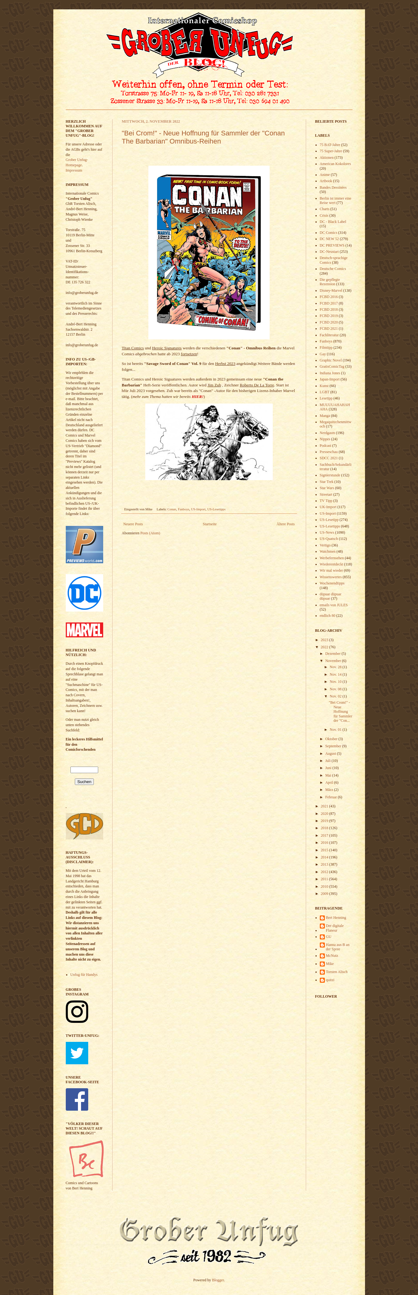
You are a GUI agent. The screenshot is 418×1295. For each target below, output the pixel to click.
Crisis (324, 215)
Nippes (325, 439)
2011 (325, 879)
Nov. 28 (336, 667)
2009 (325, 893)
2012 (325, 872)
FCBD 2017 (329, 303)
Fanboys (184, 509)
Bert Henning (336, 917)
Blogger (218, 1280)
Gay (323, 354)
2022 (325, 647)
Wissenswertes (331, 577)
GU (328, 936)
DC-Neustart (329, 251)
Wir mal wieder (331, 570)
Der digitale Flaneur (335, 928)
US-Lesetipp (329, 520)
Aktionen (327, 157)
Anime (325, 175)
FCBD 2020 (329, 322)
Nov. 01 (336, 729)
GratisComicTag (332, 366)
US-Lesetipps (216, 509)
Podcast (325, 445)
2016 (325, 842)
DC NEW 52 (329, 239)
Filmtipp (326, 347)
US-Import (198, 509)
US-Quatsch (329, 538)
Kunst (324, 386)
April (329, 782)
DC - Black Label (333, 222)
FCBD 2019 (329, 316)
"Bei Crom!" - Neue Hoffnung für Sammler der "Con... (340, 711)
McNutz (332, 955)
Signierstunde (330, 475)
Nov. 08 (336, 689)
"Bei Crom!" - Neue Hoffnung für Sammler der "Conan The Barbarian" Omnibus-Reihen (203, 137)
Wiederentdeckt (331, 564)
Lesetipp (326, 398)
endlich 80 (327, 615)
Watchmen (328, 551)
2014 (325, 857)
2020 (325, 813)
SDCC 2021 (329, 458)
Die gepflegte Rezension (330, 281)
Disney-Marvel (331, 290)
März (329, 789)
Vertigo (325, 545)
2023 (325, 640)
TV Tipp (326, 501)
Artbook (326, 181)
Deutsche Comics (333, 269)
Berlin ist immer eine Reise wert (336, 200)
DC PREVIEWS (332, 245)
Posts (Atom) (150, 533)
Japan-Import (330, 379)
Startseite (210, 524)
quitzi (330, 980)
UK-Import (328, 507)
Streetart (326, 494)
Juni (328, 768)
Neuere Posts (133, 524)
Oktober (331, 739)
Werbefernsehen (332, 558)
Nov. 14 (336, 674)
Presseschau (329, 452)
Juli (328, 761)
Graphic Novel (331, 360)
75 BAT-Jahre (330, 145)
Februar (331, 797)
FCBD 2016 (329, 297)
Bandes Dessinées (333, 187)
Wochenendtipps (332, 583)
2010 (325, 886)
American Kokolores (335, 164)
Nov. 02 (336, 696)
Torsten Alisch (337, 972)
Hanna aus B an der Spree (338, 947)
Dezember (333, 653)
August (331, 753)
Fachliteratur (329, 335)
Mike (330, 964)
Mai (328, 775)
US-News (327, 532)
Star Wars (327, 488)
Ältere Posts (285, 524)
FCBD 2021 (329, 328)
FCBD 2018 (329, 309)
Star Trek (327, 482)
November (333, 661)
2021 (325, 806)
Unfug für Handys (84, 974)
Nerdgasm (327, 433)
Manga (325, 416)
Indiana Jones (330, 373)
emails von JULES (334, 605)
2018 (325, 828)
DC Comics (328, 232)
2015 (325, 850)
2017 (325, 835)
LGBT (324, 392)
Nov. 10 (336, 681)
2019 (325, 821)
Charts (324, 209)
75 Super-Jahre (331, 151)
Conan (171, 509)
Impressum (74, 170)
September (333, 746)
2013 (325, 864)
